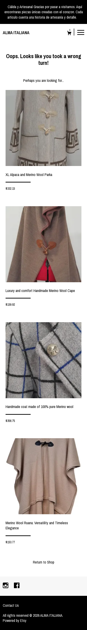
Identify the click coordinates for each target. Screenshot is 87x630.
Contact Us (11, 605)
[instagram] (6, 585)
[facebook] (16, 585)
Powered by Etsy (14, 620)
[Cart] (69, 33)
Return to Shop (43, 562)
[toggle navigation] (80, 32)
